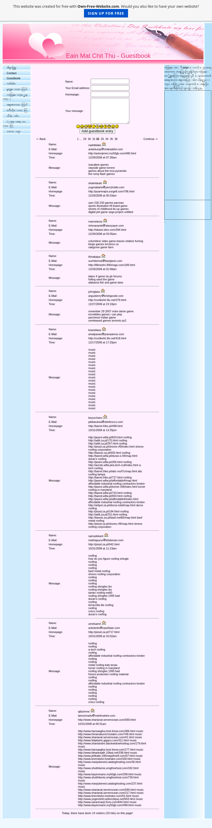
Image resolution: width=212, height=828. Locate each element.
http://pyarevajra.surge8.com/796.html (111, 191)
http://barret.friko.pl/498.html (105, 426)
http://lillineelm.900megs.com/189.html (111, 264)
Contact (11, 73)
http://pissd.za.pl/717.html (104, 632)
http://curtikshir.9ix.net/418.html (107, 338)
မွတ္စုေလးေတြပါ (17, 89)
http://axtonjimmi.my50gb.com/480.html (112, 153)
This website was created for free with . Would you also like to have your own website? (106, 10)
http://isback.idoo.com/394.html (107, 229)
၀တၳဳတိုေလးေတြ (17, 110)
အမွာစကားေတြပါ (17, 104)
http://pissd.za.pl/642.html (104, 544)
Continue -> (150, 138)
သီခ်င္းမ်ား (13, 115)
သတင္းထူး (14, 131)
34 (106, 138)
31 (94, 138)
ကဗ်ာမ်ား (11, 83)
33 (102, 138)
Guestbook (13, 78)
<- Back (41, 138)
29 (84, 138)
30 (89, 138)
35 (111, 138)
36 (115, 138)
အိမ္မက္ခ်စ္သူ (11, 67)
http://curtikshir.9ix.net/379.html (107, 299)
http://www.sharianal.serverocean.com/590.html (107, 719)
